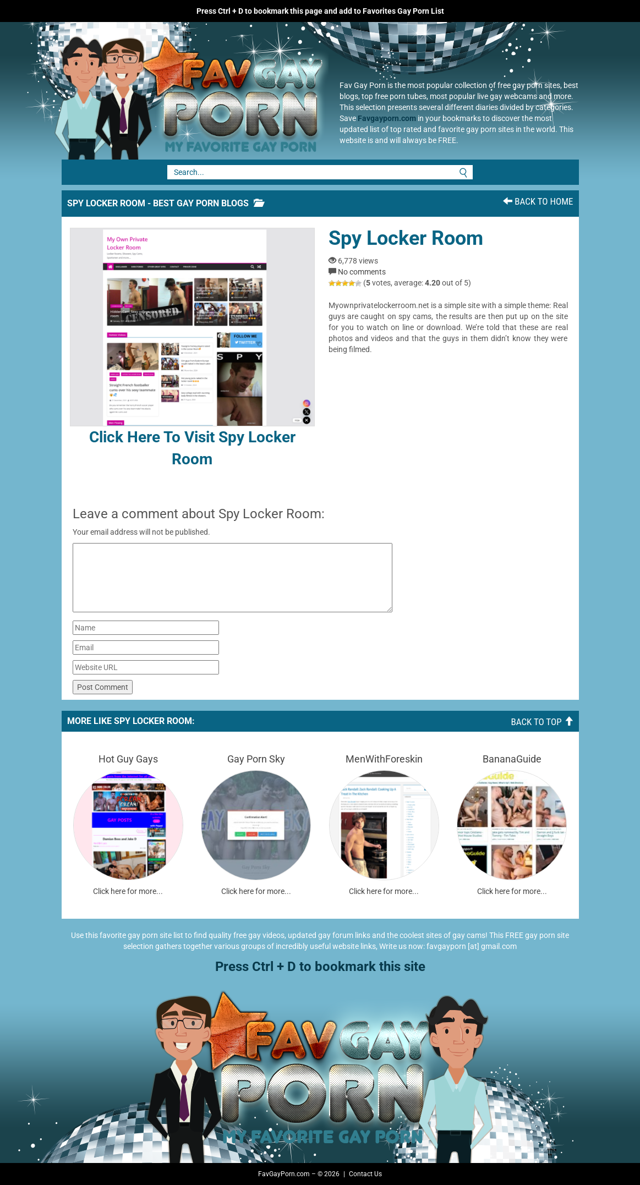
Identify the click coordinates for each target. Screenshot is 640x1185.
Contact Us (365, 1174)
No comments (362, 271)
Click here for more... (128, 891)
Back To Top (542, 721)
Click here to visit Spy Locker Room (192, 348)
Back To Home (538, 201)
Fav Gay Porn (185, 91)
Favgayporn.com (387, 118)
